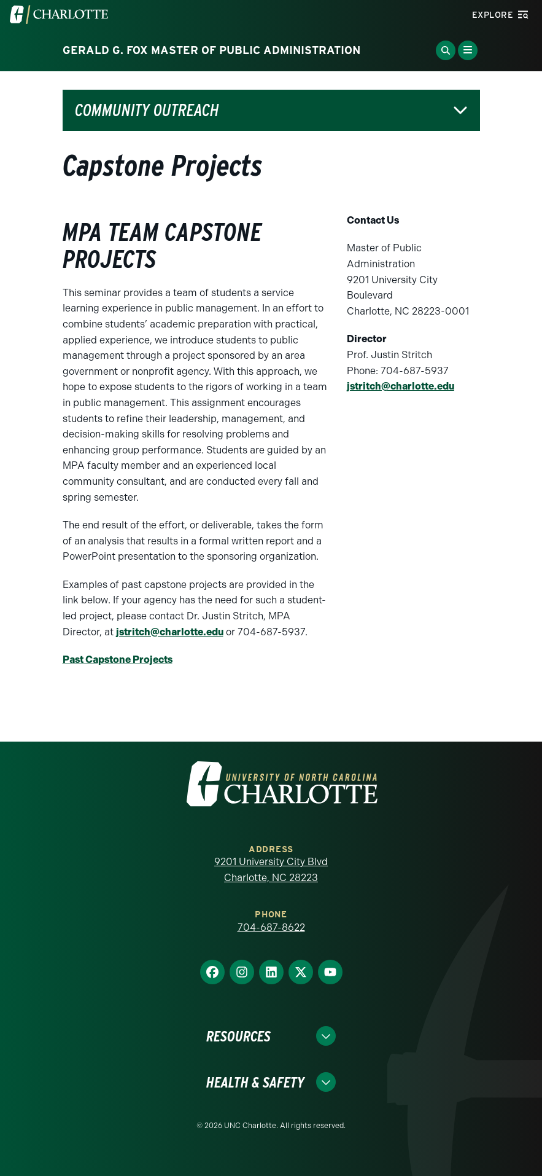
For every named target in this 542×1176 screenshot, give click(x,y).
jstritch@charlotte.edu (169, 632)
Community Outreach (147, 110)
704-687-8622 (271, 927)
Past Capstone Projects (117, 659)
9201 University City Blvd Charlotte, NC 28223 (271, 870)
